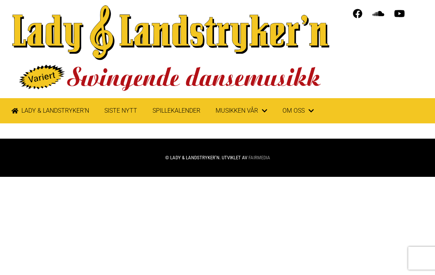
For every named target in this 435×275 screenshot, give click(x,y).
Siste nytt (120, 110)
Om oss (298, 111)
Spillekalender (176, 110)
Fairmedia (259, 157)
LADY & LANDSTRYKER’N (50, 110)
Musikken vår (241, 111)
